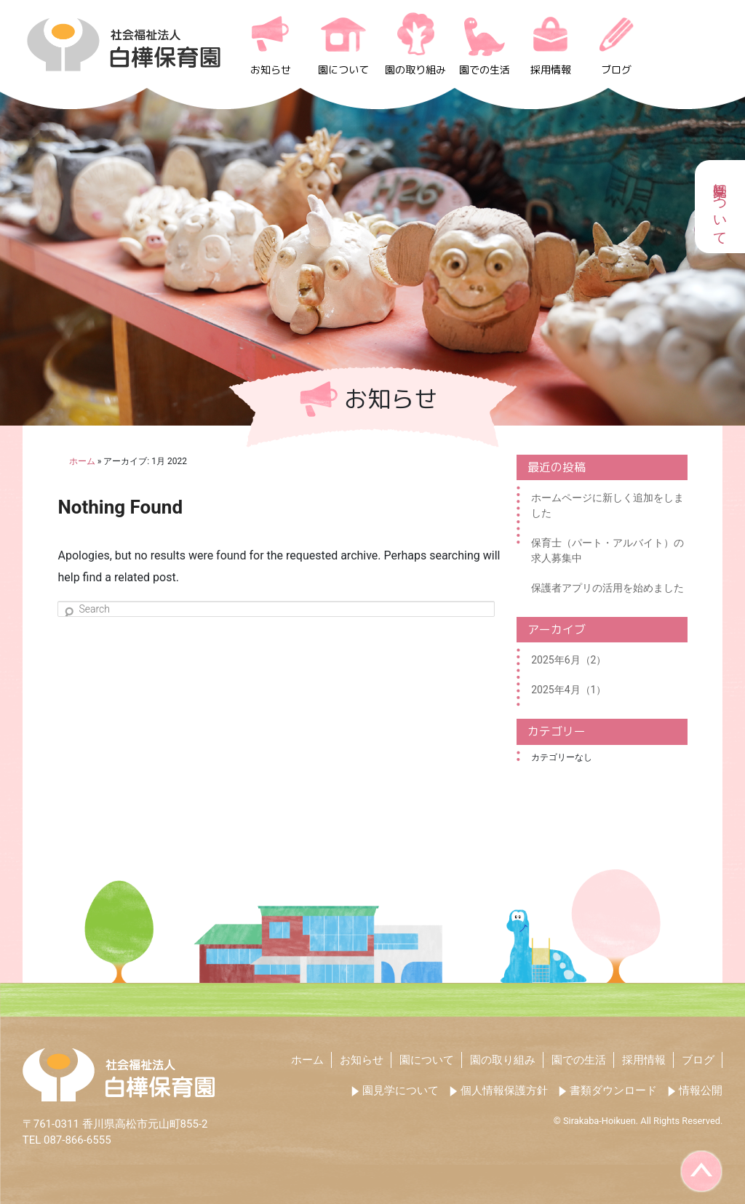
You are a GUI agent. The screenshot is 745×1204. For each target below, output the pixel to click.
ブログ (616, 69)
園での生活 (484, 69)
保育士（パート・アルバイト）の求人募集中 (607, 550)
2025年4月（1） (568, 689)
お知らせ (270, 69)
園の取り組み (415, 69)
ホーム (307, 1060)
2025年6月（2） (568, 660)
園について (343, 69)
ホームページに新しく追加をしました (607, 505)
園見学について (400, 1090)
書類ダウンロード (613, 1090)
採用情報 (550, 69)
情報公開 (700, 1090)
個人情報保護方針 (504, 1090)
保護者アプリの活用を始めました (607, 588)
